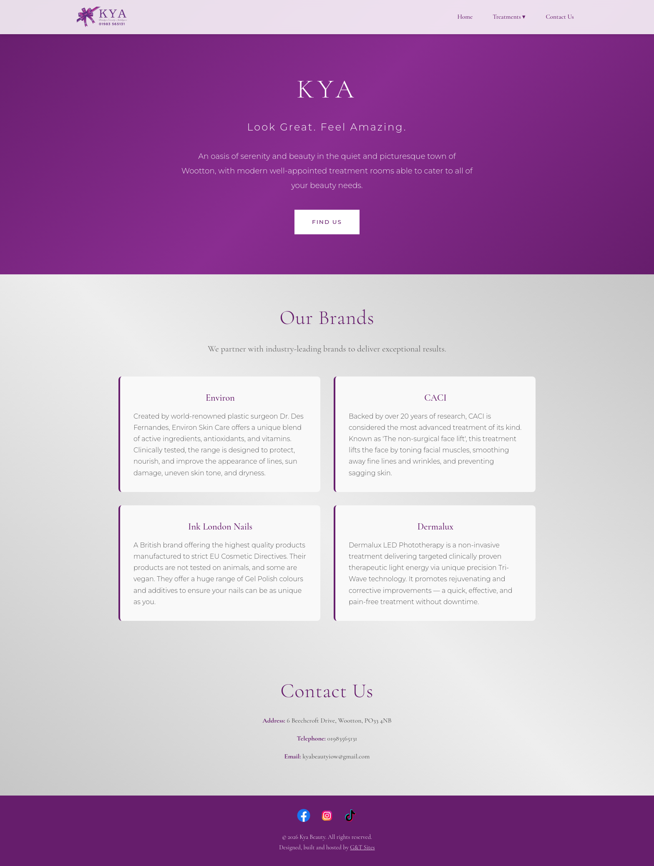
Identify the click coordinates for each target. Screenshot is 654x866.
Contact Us (560, 16)
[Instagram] (327, 815)
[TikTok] (350, 815)
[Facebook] (303, 815)
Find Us (327, 221)
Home (465, 16)
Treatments (509, 16)
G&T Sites (362, 847)
